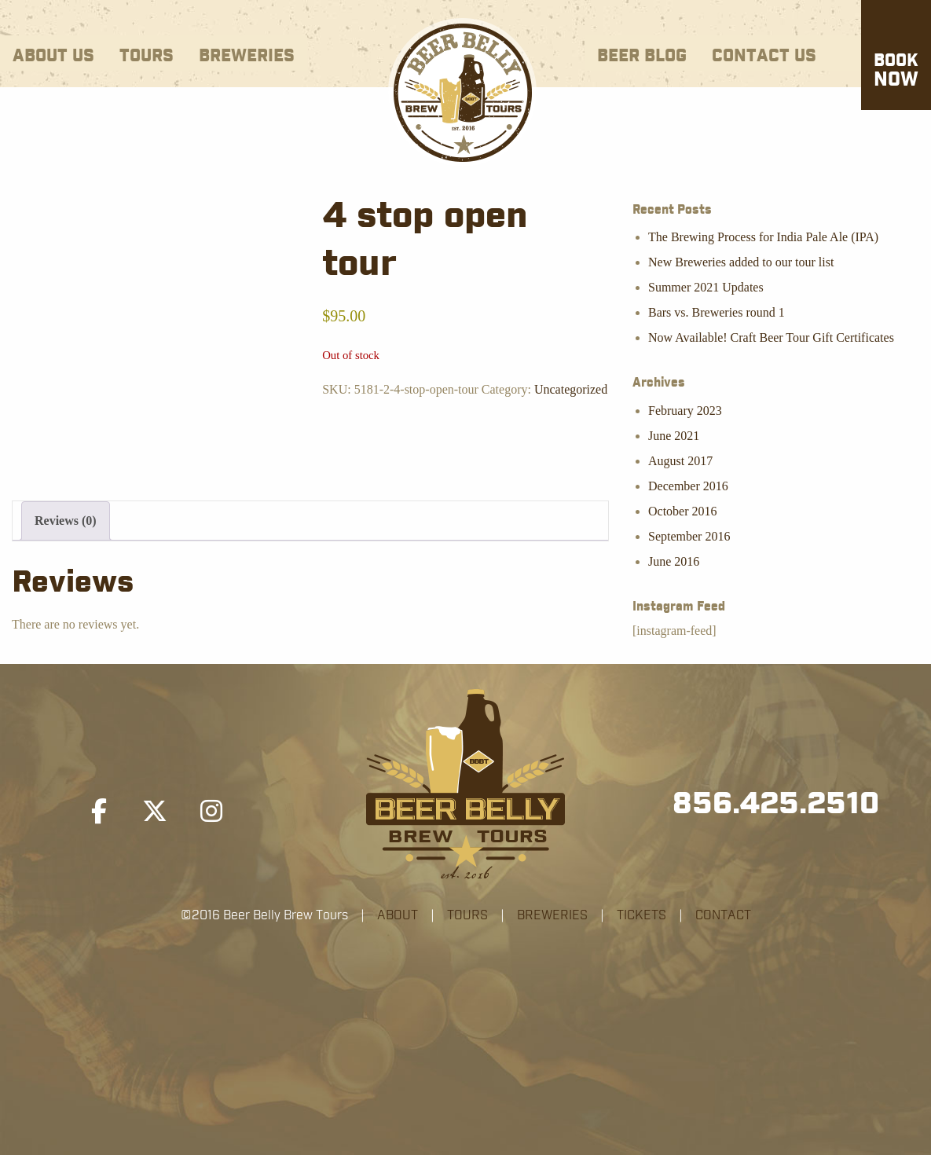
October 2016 (682, 511)
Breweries (247, 56)
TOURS (467, 915)
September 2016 (689, 536)
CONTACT (723, 915)
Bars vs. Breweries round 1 (716, 312)
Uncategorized (570, 389)
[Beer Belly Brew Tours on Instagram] (211, 812)
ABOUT (397, 915)
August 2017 (680, 461)
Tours (146, 56)
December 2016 (688, 486)
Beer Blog (642, 56)
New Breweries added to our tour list (741, 262)
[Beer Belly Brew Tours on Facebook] (99, 812)
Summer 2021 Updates (706, 287)
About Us (53, 56)
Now (896, 72)
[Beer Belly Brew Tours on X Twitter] (155, 812)
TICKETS (641, 915)
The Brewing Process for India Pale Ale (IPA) (763, 237)
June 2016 (673, 561)
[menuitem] (53, 53)
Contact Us (764, 56)
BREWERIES (552, 915)
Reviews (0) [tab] (66, 520)
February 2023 (685, 410)
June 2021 (673, 435)
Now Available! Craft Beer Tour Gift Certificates (771, 337)
